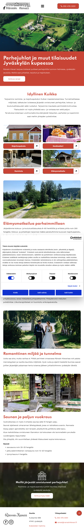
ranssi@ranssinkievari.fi (66, 522)
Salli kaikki (68, 292)
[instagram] (11, 522)
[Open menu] (42, 6)
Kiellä (15, 292)
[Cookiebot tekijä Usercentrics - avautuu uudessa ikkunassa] (71, 238)
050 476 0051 (61, 518)
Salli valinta (42, 292)
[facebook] (5, 522)
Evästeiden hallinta (37, 526)
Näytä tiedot (72, 286)
